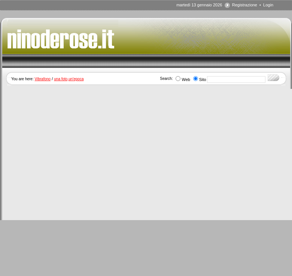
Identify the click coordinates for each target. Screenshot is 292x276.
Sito (202, 79)
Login (268, 5)
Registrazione (244, 5)
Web (186, 79)
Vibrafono (42, 79)
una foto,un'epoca (68, 79)
